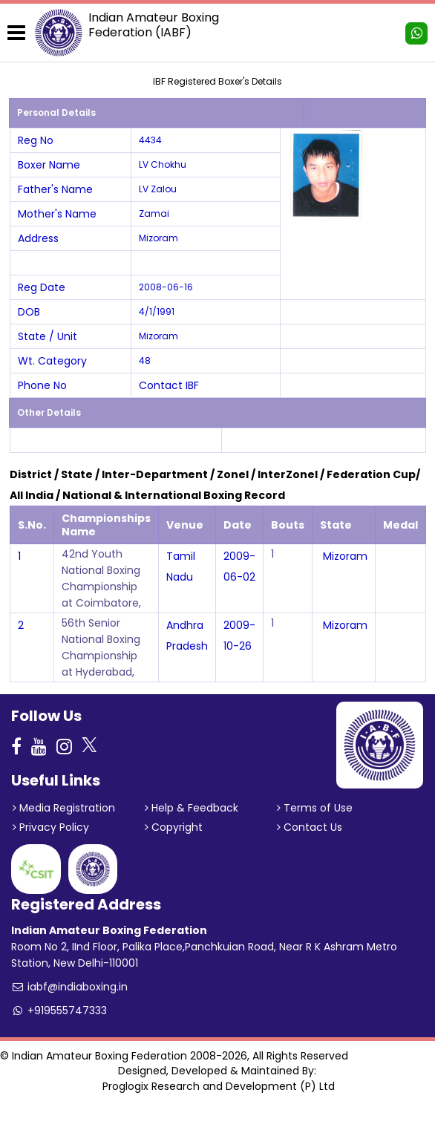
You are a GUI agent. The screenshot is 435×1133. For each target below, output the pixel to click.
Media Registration (64, 807)
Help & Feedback (191, 807)
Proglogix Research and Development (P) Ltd (218, 1086)
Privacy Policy (51, 827)
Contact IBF (169, 385)
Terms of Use (315, 807)
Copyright (174, 827)
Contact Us (309, 827)
